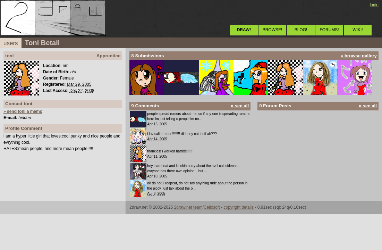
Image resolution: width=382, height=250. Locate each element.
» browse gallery (359, 55)
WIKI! (358, 29)
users (10, 43)
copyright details (238, 207)
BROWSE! (272, 29)
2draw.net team (188, 207)
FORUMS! (329, 29)
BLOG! (301, 29)
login (374, 4)
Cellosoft (212, 207)
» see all (240, 105)
